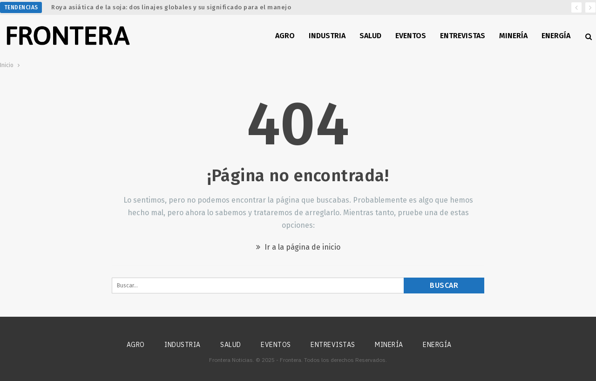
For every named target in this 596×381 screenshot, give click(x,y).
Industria (327, 35)
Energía (556, 35)
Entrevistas (462, 35)
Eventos (410, 35)
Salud (370, 35)
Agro (285, 35)
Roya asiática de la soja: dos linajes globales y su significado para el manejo (171, 7)
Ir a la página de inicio (298, 247)
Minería (513, 35)
